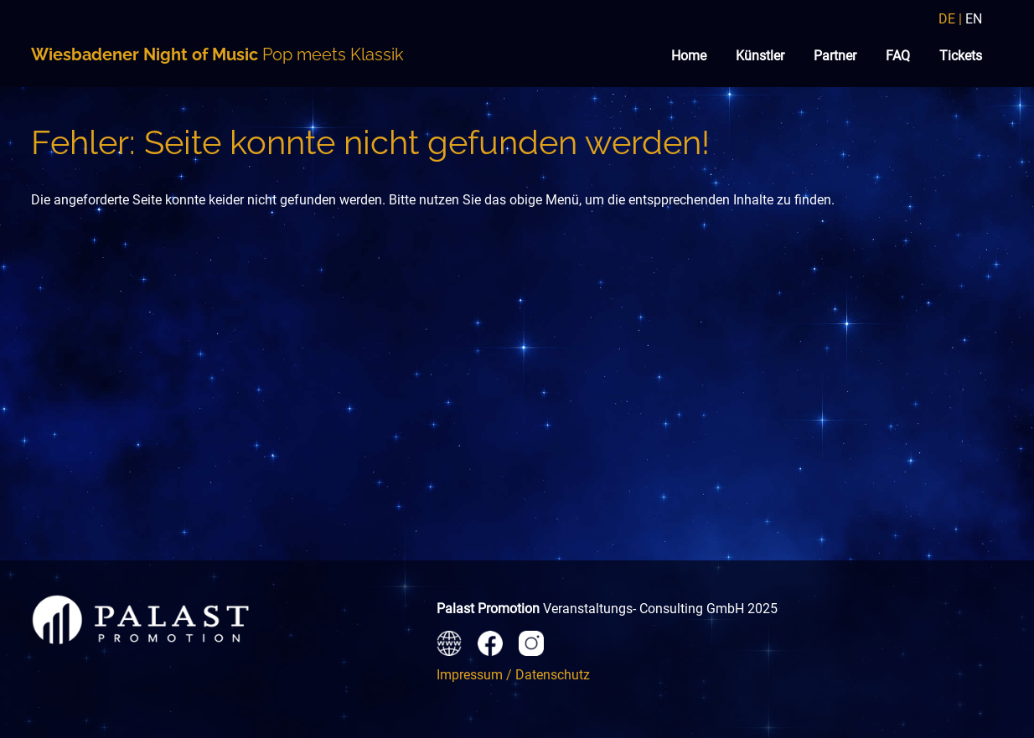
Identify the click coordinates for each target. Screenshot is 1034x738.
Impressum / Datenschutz (513, 675)
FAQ (898, 56)
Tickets (960, 56)
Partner (835, 56)
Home (688, 56)
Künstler (760, 56)
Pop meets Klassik (217, 54)
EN (973, 19)
